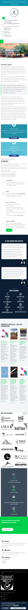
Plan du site (3, 590)
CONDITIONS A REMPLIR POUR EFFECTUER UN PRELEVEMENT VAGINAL (13, 382)
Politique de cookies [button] (11, 603)
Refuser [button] (6, 608)
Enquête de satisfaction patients (8, 174)
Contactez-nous (7, 529)
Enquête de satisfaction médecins (8, 176)
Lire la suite (3, 361)
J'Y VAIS (14, 155)
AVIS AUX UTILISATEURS (4, 342)
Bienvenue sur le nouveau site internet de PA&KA (23, 343)
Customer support (4, 59)
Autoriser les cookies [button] (18, 608)
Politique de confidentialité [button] (7, 605)
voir (9, 230)
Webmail (7, 590)
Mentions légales (13, 590)
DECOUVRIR (14, 138)
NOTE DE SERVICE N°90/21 (13, 342)
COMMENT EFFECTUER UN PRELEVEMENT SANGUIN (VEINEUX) (22, 382)
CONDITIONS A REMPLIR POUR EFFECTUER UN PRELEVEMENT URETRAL (4, 382)
